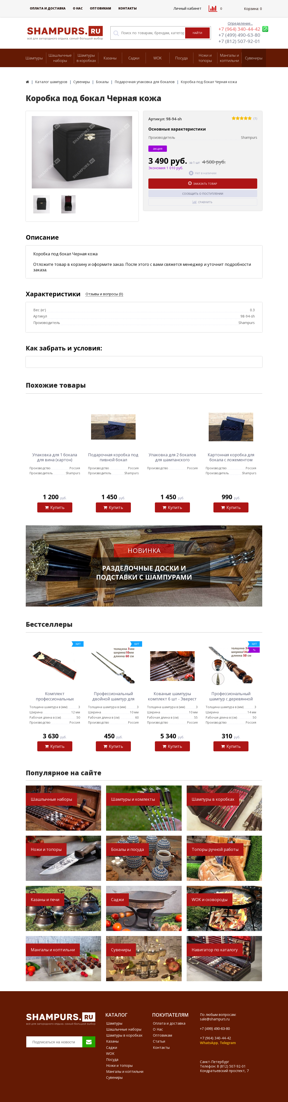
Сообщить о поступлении (202, 193)
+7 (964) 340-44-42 (239, 29)
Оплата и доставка (48, 8)
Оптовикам (100, 8)
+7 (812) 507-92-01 (239, 41)
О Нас (78, 8)
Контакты (127, 8)
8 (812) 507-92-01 (231, 1066)
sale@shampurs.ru (215, 1019)
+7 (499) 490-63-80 (239, 35)
